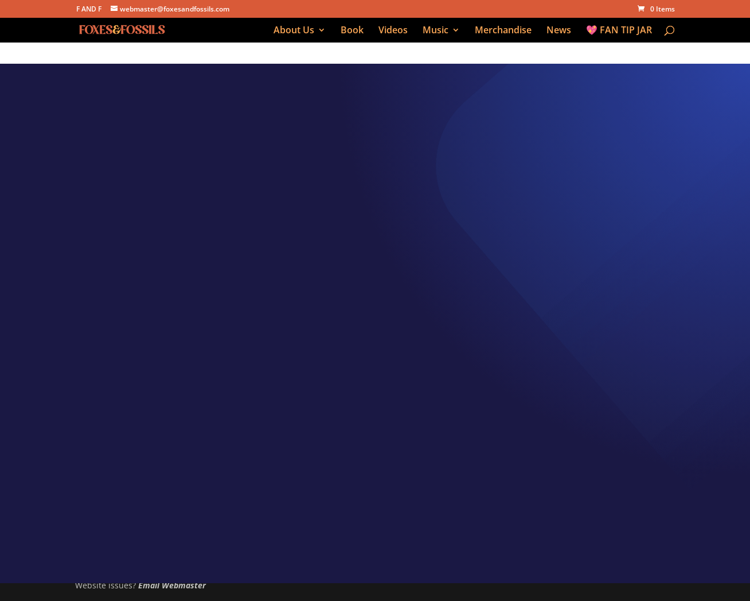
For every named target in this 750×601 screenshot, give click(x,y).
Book (352, 31)
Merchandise (503, 31)
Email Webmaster (172, 585)
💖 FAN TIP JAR (619, 31)
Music (435, 31)
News (558, 31)
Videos (393, 31)
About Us (294, 31)
